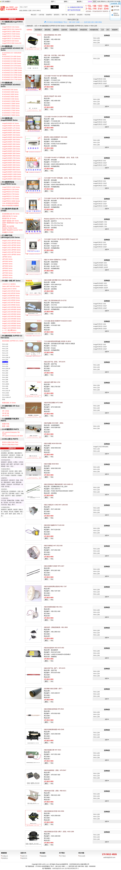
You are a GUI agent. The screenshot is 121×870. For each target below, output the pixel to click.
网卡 (13, 504)
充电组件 (9, 484)
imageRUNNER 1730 (100, 222)
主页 (2, 1)
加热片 (17, 493)
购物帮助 (49, 14)
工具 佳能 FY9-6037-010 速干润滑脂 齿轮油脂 (58, 76)
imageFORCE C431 (99, 79)
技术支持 (116, 10)
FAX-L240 (5, 364)
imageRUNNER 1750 (100, 226)
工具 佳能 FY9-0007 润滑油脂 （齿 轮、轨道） (58, 178)
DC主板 (3, 500)
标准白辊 (11, 473)
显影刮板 (18, 482)
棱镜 (16, 471)
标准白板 (4, 473)
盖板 (14, 513)
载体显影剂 (18, 453)
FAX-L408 (5, 388)
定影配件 (18, 495)
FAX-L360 (5, 375)
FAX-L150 (5, 351)
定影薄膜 (11, 493)
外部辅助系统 (94, 29)
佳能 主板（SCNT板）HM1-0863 (54, 55)
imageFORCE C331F (100, 81)
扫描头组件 (4, 471)
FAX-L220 (5, 362)
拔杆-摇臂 (9, 464)
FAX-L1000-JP (6, 397)
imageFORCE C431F (100, 83)
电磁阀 (16, 511)
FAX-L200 (5, 359)
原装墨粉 (4, 453)
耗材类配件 (38, 29)
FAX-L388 (5, 379)
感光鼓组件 (4, 455)
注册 (98, 1)
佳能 (20, 10)
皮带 (6, 513)
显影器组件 (7, 482)
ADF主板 (12, 502)
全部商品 (29, 29)
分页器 (21, 462)
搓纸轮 (25, 10)
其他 (3, 399)
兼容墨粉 (11, 453)
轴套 (13, 495)
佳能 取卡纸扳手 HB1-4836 (52, 96)
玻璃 (20, 471)
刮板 (17, 480)
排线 (18, 513)
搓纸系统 (47, 29)
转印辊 (7, 486)
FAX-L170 (5, 353)
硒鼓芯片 (11, 457)
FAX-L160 (5, 355)
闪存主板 (4, 504)
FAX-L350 (5, 373)
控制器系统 (83, 29)
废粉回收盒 (18, 457)
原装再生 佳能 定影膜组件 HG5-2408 (55, 137)
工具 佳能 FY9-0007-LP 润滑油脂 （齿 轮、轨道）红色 (61, 157)
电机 (21, 511)
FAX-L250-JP (6, 368)
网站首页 (34, 14)
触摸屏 (10, 509)
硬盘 (9, 504)
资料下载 (64, 14)
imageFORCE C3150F (100, 206)
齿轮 (2, 513)
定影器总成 (4, 491)
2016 (34, 10)
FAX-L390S (5, 384)
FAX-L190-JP (6, 357)
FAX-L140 (5, 348)
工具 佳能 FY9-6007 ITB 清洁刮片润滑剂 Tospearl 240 (61, 239)
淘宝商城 (87, 14)
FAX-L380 (5, 377)
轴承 (10, 513)
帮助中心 (104, 1)
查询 (54, 7)
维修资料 (115, 29)
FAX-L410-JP (6, 390)
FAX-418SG (5, 395)
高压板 (6, 502)
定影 (30, 10)
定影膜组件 (12, 491)
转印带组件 (16, 484)
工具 (102, 29)
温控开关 (8, 495)
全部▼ (107, 45)
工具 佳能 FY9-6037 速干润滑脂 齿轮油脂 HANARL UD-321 (62, 198)
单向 (7, 466)
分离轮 (15, 462)
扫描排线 (13, 475)
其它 (107, 29)
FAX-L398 (5, 386)
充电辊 (18, 455)
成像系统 (56, 29)
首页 (35, 26)
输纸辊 (3, 464)
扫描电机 (17, 473)
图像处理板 (10, 500)
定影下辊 (5, 493)
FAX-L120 (5, 346)
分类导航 (41, 14)
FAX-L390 (5, 382)
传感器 (6, 511)
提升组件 (16, 464)
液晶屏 (15, 509)
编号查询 (72, 14)
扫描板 (20, 475)
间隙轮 (3, 484)
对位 (11, 466)
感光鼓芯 (12, 455)
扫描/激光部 (73, 29)
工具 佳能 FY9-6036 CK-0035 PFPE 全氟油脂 (58, 116)
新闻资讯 (56, 14)
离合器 (11, 511)
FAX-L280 (5, 371)
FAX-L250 (5, 366)
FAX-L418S (5, 393)
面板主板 (18, 502)
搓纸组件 (4, 462)
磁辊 (13, 482)
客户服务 (116, 6)
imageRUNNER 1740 (100, 224)
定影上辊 (20, 491)
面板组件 (4, 509)
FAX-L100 (5, 344)
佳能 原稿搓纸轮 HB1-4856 (52, 35)
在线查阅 (79, 14)
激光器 (11, 471)
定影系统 (64, 29)
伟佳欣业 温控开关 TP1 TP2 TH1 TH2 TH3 (57, 219)
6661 (38, 10)
